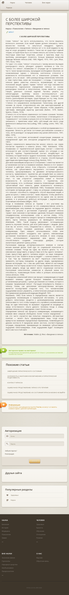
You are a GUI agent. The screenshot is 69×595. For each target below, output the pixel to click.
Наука (8, 28)
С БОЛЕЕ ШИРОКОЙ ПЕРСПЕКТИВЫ (23, 21)
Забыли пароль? (11, 451)
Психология (18, 28)
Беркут (11, 32)
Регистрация (9, 454)
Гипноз (28, 28)
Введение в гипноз (41, 28)
